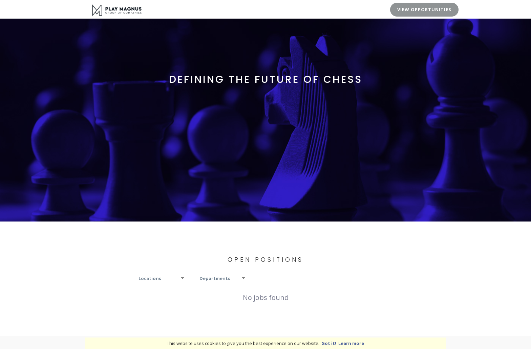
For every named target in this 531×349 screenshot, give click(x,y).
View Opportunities (424, 9)
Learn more (351, 343)
